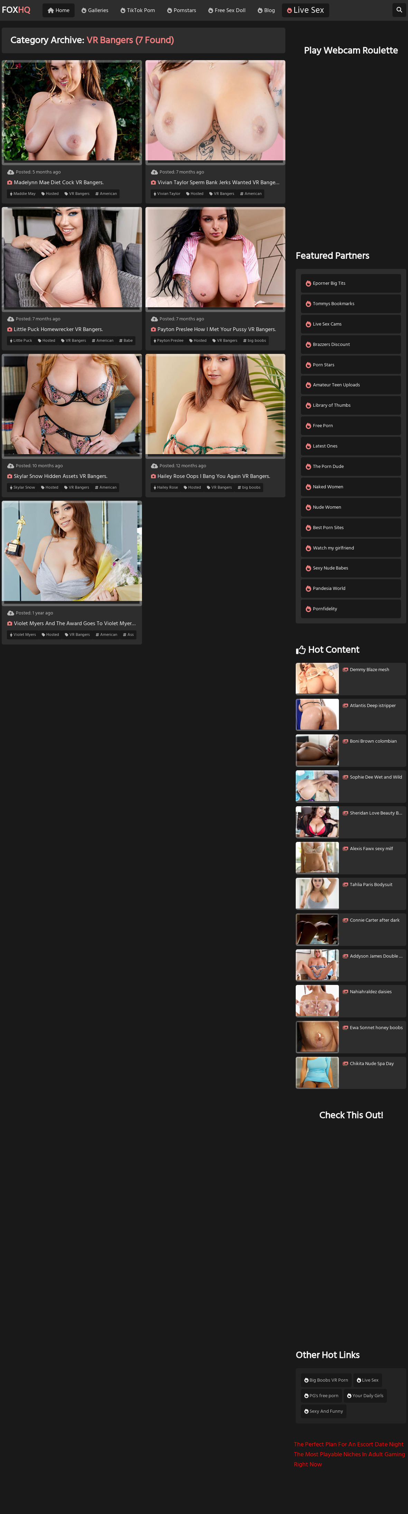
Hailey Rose (166, 487)
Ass (128, 634)
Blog (270, 10)
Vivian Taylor (167, 193)
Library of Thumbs (328, 407)
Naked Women (325, 490)
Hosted (50, 193)
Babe (126, 340)
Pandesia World (326, 594)
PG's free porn (321, 1402)
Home (62, 10)
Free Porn (319, 428)
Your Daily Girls (365, 1402)
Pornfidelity (322, 615)
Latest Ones (322, 449)
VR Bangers (77, 193)
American (106, 193)
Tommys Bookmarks (330, 304)
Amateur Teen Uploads (333, 387)
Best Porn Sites (325, 532)
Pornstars (185, 10)
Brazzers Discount (328, 345)
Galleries (98, 10)
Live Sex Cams (324, 325)
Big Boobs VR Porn (326, 1387)
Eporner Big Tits (326, 283)
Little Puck (21, 340)
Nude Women (324, 511)
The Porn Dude (325, 470)
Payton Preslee (168, 340)
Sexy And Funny (323, 1418)
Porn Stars (320, 366)
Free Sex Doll (230, 10)
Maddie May (23, 193)
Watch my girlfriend (330, 553)
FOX (17, 10)
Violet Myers (23, 634)
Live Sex (309, 10)
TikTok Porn (141, 10)
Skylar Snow (22, 487)
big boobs (254, 340)
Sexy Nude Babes (327, 573)
